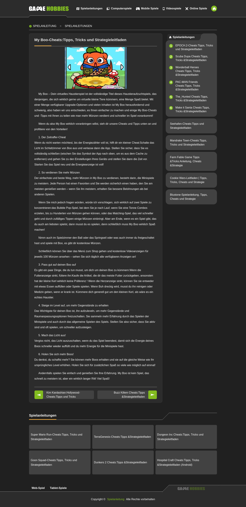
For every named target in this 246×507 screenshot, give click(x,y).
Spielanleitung (44, 26)
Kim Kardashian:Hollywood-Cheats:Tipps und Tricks (63, 394)
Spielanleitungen (78, 26)
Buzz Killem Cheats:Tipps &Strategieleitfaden (129, 394)
